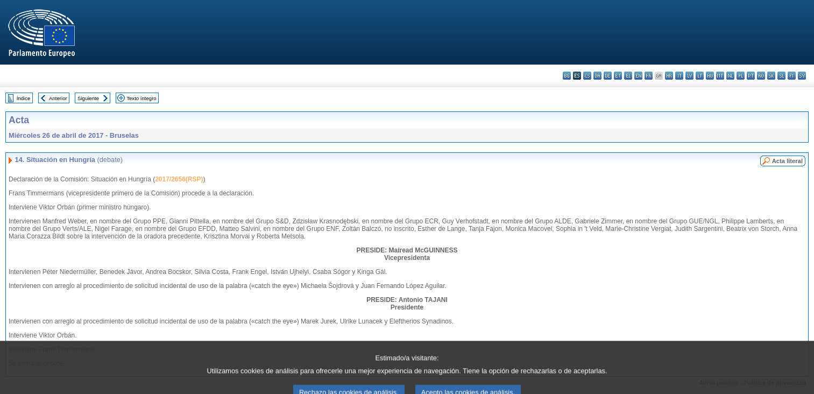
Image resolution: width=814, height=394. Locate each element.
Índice (24, 98)
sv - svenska (802, 76)
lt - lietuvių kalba (700, 76)
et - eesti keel (618, 76)
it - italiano (679, 76)
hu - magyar (710, 76)
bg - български (567, 76)
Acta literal (787, 161)
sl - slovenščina (781, 76)
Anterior (58, 98)
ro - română (761, 76)
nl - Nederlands (730, 76)
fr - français (649, 76)
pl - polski (741, 76)
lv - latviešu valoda (689, 76)
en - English (638, 76)
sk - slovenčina (771, 76)
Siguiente (88, 98)
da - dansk (597, 76)
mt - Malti (720, 76)
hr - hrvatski (669, 76)
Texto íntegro (141, 98)
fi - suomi (792, 76)
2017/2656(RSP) (179, 179)
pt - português (751, 76)
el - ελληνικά (628, 76)
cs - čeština (587, 76)
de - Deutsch (608, 76)
